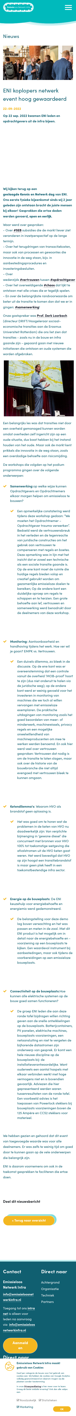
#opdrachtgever (62, 279)
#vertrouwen (29, 279)
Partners (47, 1301)
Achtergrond (50, 1282)
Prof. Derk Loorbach (52, 315)
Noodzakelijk (28, 1400)
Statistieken (49, 1400)
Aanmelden (20, 1345)
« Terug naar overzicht (29, 1220)
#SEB (17, 230)
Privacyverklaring (32, 1386)
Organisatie (50, 1288)
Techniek (47, 1295)
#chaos (49, 285)
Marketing (26, 1407)
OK (62, 1409)
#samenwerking (27, 307)
